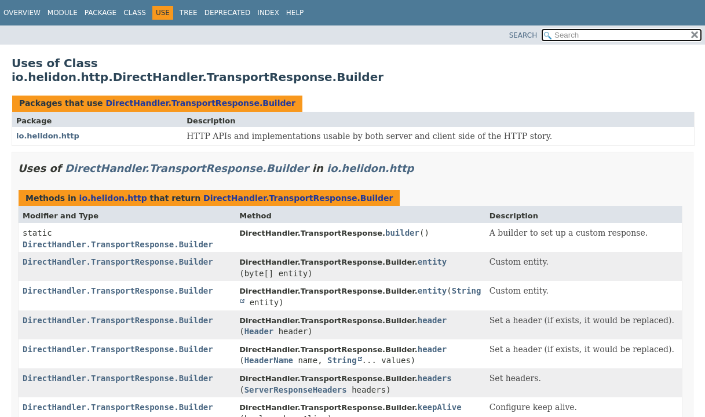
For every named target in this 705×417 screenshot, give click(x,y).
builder (402, 232)
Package (100, 13)
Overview (22, 13)
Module (63, 13)
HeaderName (268, 360)
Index (268, 13)
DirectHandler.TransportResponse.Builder (200, 103)
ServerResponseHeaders (295, 389)
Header (259, 331)
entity (432, 261)
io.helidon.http (47, 135)
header (432, 320)
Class (134, 13)
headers (435, 378)
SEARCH (523, 35)
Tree (189, 13)
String (342, 360)
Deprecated (227, 13)
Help (295, 13)
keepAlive (440, 407)
